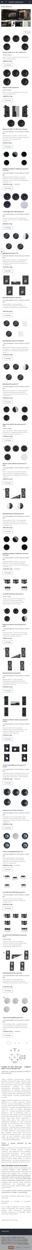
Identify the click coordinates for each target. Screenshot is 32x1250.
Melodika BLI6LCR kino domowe (12, 973)
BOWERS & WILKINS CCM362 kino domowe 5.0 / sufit (15, 169)
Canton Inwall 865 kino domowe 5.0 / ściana (14, 766)
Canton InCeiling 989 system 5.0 (13, 1017)
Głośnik (4, 1100)
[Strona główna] (16, 2)
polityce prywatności (23, 1244)
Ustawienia (27, 1247)
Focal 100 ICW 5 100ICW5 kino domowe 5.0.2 (15, 936)
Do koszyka (7, 65)
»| (26, 1043)
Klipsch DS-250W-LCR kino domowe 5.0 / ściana (15, 720)
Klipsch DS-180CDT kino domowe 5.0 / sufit (14, 625)
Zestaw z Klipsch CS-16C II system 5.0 (14, 52)
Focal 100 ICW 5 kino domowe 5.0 (13, 594)
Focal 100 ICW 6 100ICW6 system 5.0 (14, 892)
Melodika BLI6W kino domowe (12, 297)
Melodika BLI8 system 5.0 (10, 384)
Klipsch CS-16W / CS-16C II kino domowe (15, 129)
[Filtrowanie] (25, 32)
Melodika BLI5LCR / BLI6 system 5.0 (13, 514)
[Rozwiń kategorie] (2, 2)
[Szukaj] (6, 2)
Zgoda (11, 1247)
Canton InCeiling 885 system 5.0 (13, 851)
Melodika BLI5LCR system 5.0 (12, 673)
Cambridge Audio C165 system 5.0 (13, 212)
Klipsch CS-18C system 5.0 (11, 87)
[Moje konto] (30, 2)
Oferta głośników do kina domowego (14, 1165)
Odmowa (18, 1247)
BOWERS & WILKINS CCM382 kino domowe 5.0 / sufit (15, 554)
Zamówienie (16, 1231)
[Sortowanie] (29, 32)
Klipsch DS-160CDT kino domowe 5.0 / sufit (14, 425)
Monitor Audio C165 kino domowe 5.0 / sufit (15, 464)
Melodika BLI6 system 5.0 (10, 253)
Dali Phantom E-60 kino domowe (13, 810)
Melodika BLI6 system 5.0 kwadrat (13, 341)
